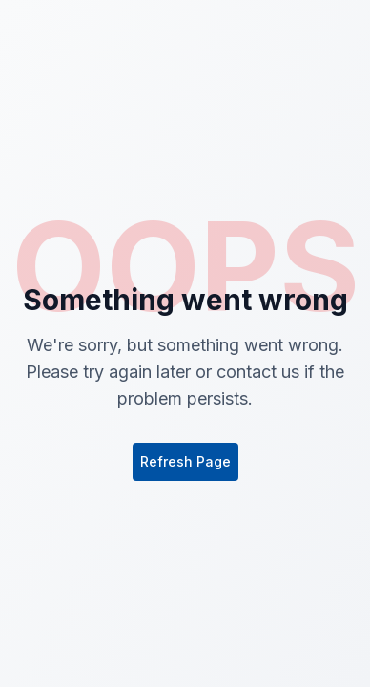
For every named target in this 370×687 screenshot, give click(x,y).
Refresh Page (185, 461)
